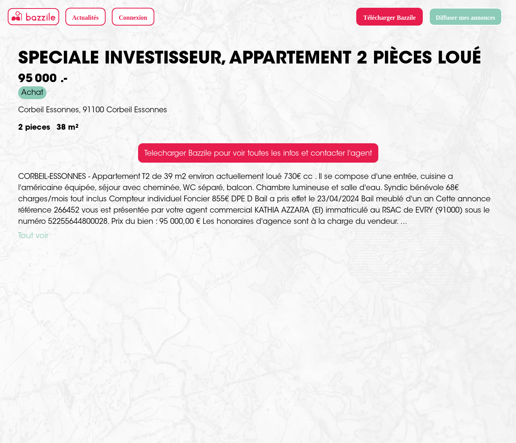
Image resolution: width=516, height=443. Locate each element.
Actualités (85, 17)
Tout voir (33, 236)
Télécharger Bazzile (389, 17)
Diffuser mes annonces (465, 17)
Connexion (133, 17)
